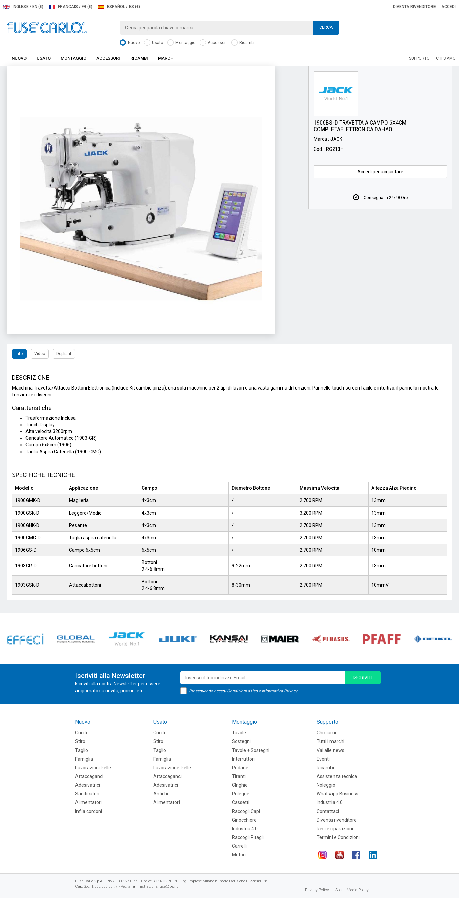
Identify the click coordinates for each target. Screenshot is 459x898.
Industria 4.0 (245, 828)
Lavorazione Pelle (172, 767)
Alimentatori (88, 802)
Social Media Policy (352, 890)
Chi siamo (446, 58)
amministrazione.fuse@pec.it (153, 886)
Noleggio (326, 785)
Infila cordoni (88, 811)
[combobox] (229, 28)
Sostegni (241, 741)
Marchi (166, 58)
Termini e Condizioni (338, 837)
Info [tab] (19, 353)
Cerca (326, 27)
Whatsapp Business (337, 793)
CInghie (240, 785)
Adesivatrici (87, 785)
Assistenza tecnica (337, 776)
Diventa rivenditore (414, 6)
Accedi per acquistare (380, 171)
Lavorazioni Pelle (93, 767)
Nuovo (130, 43)
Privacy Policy (317, 890)
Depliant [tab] (63, 353)
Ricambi (242, 43)
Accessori (213, 43)
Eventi (323, 759)
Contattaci (328, 811)
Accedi (448, 6)
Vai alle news (330, 750)
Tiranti (239, 776)
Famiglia (84, 759)
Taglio (81, 750)
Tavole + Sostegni (250, 750)
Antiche (161, 793)
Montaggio (181, 43)
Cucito (82, 732)
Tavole (239, 732)
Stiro (80, 741)
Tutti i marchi (330, 741)
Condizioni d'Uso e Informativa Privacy (262, 691)
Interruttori (243, 759)
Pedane (240, 767)
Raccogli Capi (246, 811)
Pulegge (240, 793)
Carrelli (239, 846)
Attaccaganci (89, 776)
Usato (153, 43)
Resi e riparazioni (335, 828)
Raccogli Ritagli (248, 837)
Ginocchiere (244, 820)
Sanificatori (87, 793)
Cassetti (240, 802)
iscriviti (362, 677)
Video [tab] (39, 353)
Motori (239, 854)
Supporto (419, 58)
